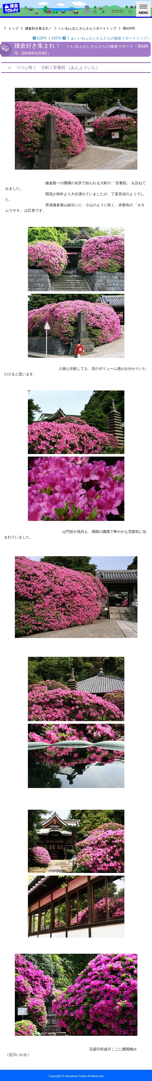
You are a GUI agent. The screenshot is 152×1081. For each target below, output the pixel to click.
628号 (40, 38)
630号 (59, 38)
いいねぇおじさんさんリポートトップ (87, 28)
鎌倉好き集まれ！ (38, 28)
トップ (13, 28)
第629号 (129, 28)
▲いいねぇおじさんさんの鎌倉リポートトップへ (110, 38)
